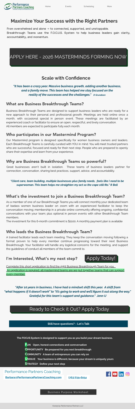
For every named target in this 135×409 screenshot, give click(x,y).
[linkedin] (121, 374)
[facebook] (108, 374)
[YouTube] (114, 374)
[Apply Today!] (101, 258)
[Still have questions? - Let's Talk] (68, 323)
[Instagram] (127, 374)
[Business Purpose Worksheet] (68, 392)
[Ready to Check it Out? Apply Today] (69, 309)
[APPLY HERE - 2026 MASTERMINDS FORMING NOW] (68, 56)
